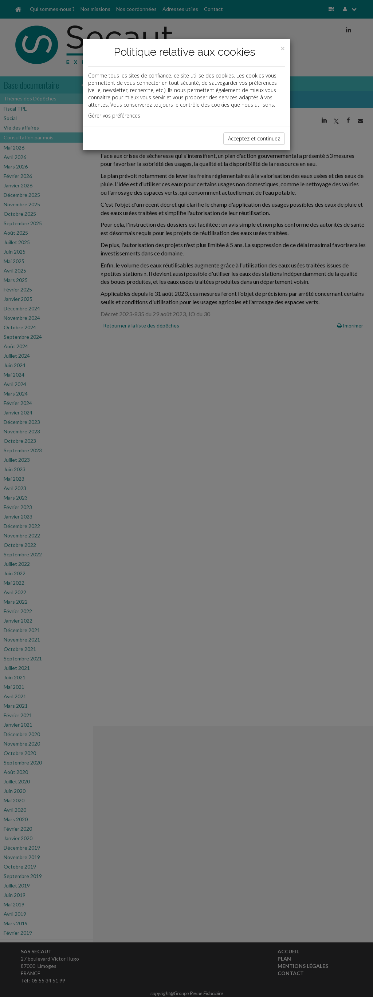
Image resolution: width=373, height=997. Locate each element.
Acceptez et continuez (254, 138)
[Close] (282, 48)
